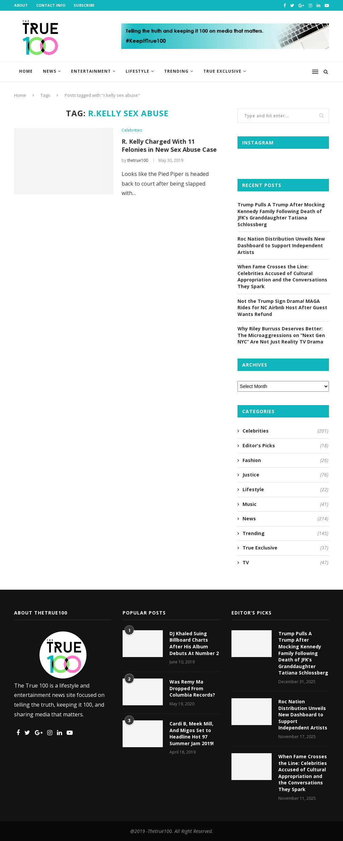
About (21, 5)
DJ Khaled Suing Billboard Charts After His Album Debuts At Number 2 (194, 643)
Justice (285, 474)
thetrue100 (137, 160)
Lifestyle (137, 71)
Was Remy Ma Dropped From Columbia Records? (192, 688)
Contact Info (50, 5)
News (49, 71)
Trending (176, 71)
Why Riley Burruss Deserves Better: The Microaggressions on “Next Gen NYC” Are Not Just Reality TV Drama (281, 335)
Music (285, 504)
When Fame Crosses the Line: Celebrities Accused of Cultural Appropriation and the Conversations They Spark (282, 276)
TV (285, 562)
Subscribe (84, 5)
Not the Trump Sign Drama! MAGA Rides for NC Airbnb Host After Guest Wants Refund (282, 307)
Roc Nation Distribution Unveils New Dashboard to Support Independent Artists (281, 245)
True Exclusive (222, 71)
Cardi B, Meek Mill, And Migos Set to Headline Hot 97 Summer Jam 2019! (191, 733)
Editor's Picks (285, 445)
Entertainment (91, 71)
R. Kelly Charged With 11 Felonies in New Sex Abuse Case (169, 145)
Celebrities (132, 130)
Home (26, 71)
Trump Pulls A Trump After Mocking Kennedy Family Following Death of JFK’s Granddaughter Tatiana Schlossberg (281, 214)
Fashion (285, 460)
